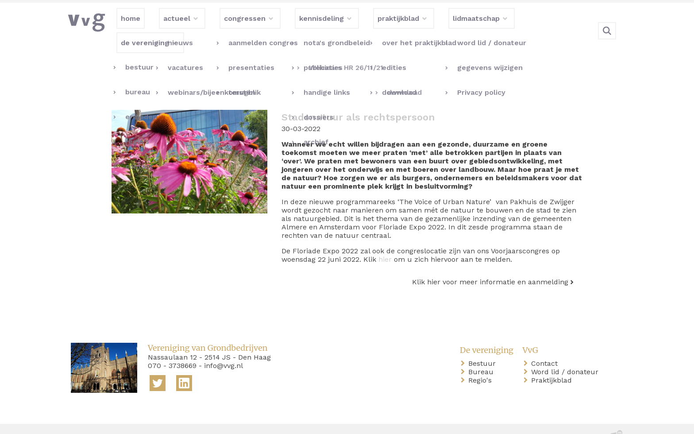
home (82, 420)
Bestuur (484, 345)
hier (385, 241)
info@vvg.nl (223, 347)
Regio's (482, 362)
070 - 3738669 (172, 347)
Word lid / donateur (566, 353)
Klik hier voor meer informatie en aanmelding (490, 264)
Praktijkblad (553, 362)
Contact (546, 345)
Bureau (483, 353)
